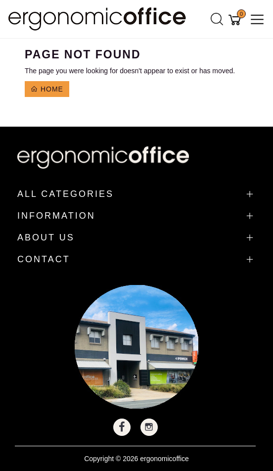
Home (47, 89)
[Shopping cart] (236, 19)
